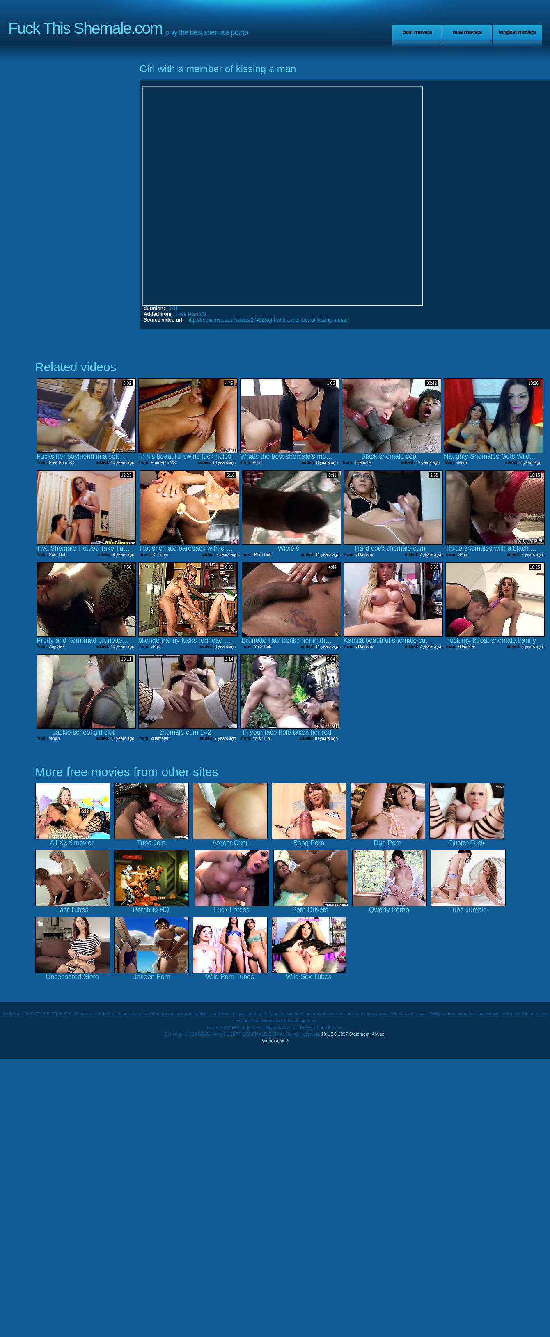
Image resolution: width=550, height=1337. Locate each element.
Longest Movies (517, 32)
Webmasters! (275, 1040)
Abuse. (378, 1033)
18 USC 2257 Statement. (346, 1033)
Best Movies (417, 32)
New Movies (466, 32)
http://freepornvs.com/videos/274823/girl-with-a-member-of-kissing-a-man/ (268, 320)
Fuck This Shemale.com (85, 28)
